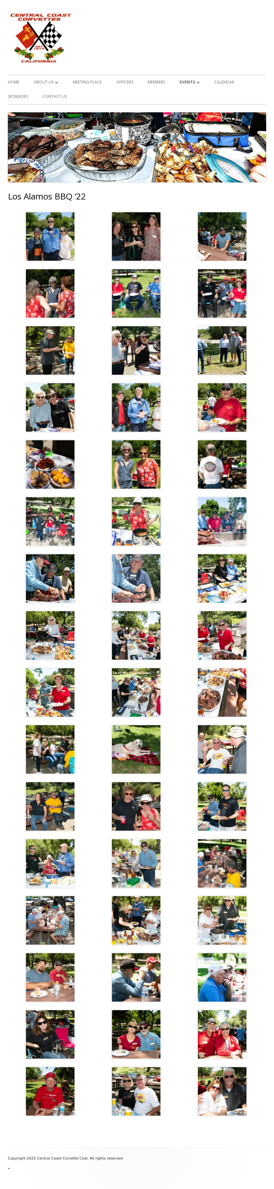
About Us (43, 82)
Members (156, 82)
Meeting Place (87, 82)
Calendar (224, 82)
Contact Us (54, 96)
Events (187, 82)
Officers (124, 82)
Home (13, 82)
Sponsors (18, 96)
